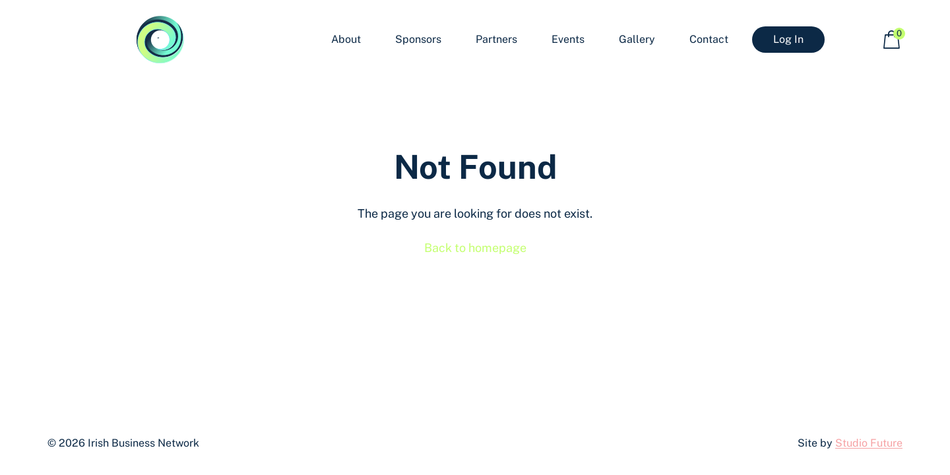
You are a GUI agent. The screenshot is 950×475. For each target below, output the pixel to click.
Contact (708, 39)
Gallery (637, 39)
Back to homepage (475, 248)
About (346, 39)
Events (568, 39)
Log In (788, 39)
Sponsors (418, 39)
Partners (496, 39)
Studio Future (868, 443)
